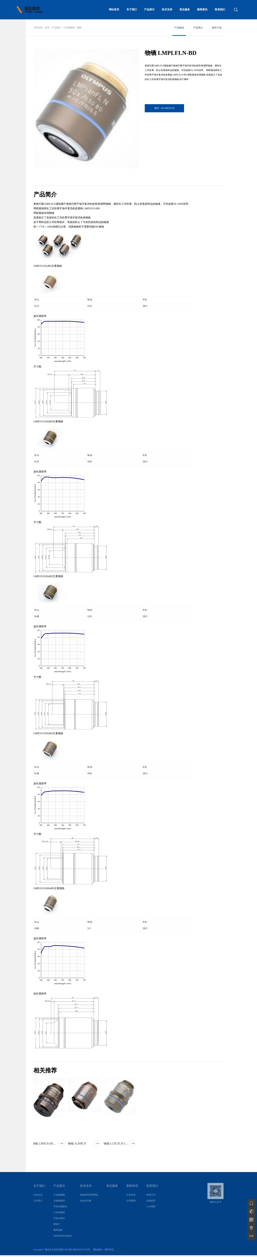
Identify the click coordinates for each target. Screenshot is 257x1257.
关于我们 (39, 1190)
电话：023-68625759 (164, 108)
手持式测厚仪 (60, 1211)
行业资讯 (130, 1199)
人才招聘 (150, 1211)
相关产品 (217, 27)
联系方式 (150, 1199)
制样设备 (58, 1234)
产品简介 (198, 27)
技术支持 (86, 1190)
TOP (251, 1236)
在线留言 (150, 1205)
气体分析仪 (59, 1222)
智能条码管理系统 (89, 1199)
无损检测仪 (59, 1205)
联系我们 (152, 1190)
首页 (47, 27)
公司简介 (38, 1205)
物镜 (79, 27)
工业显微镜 (69, 27)
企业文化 (38, 1199)
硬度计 (56, 1228)
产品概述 (179, 27)
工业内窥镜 (59, 1216)
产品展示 (56, 27)
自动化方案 (85, 1205)
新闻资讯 (132, 1190)
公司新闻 (130, 1205)
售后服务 (112, 1190)
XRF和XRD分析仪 (62, 1240)
